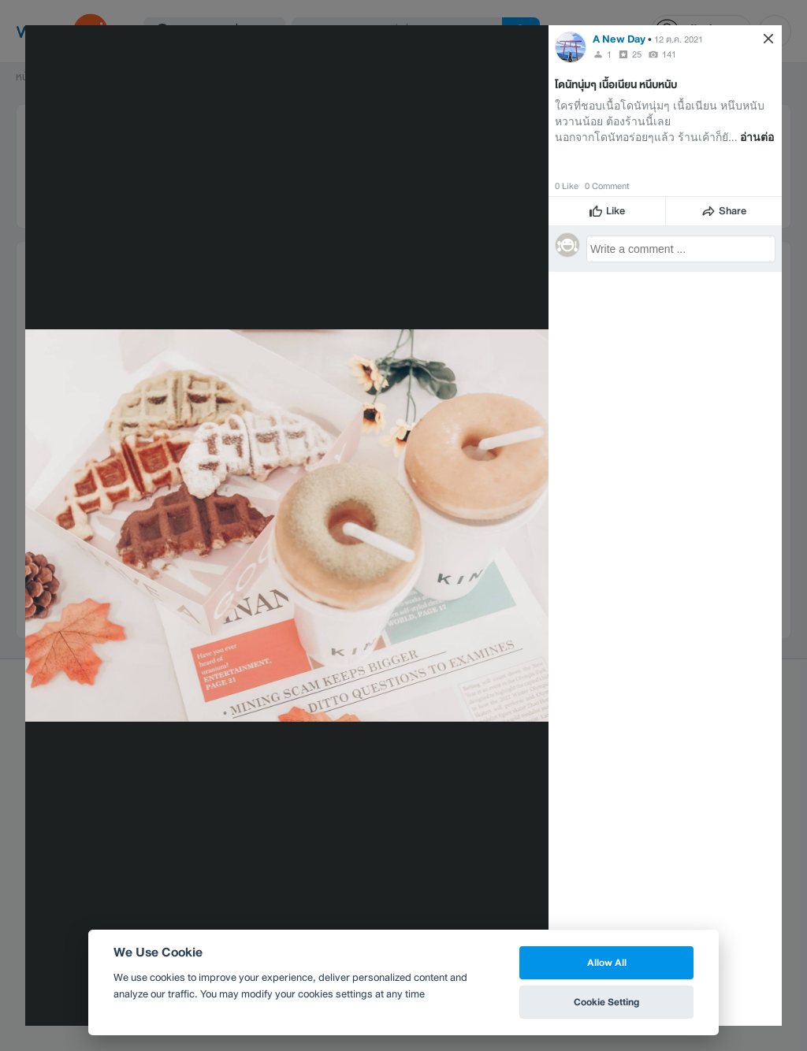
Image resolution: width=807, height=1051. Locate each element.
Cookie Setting (606, 1001)
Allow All (607, 962)
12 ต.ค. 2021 (678, 39)
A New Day (619, 39)
